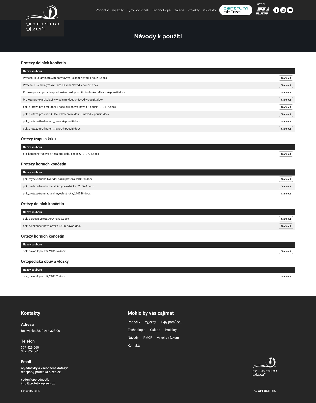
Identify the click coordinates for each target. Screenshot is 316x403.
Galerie (179, 10)
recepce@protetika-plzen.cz (41, 372)
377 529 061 (30, 351)
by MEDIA (265, 391)
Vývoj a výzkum (168, 338)
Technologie (161, 10)
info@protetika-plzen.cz (38, 383)
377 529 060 (30, 347)
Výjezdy (118, 10)
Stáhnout (286, 78)
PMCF (147, 338)
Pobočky (102, 10)
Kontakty (209, 10)
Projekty (194, 10)
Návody (133, 338)
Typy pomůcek (138, 10)
